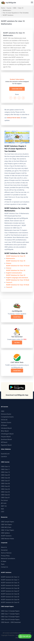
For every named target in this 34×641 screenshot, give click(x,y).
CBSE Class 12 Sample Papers (10, 611)
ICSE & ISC (4, 420)
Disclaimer (4, 550)
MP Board (4, 442)
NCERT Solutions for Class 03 (10, 602)
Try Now (17, 342)
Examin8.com (5, 454)
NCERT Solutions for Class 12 (10, 577)
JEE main (3, 503)
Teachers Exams (6, 422)
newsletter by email (13, 118)
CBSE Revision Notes (7, 539)
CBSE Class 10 (5, 472)
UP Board (4, 425)
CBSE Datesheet (16, 622)
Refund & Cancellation (8, 558)
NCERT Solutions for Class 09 (10, 585)
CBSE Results (5, 622)
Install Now (17, 317)
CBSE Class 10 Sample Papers (10, 617)
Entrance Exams (6, 414)
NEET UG (4, 506)
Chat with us (24, 636)
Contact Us (4, 567)
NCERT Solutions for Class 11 (10, 580)
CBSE (14, 8)
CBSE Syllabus (5, 533)
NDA (2, 509)
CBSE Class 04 (5, 489)
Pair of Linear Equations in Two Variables (16, 13)
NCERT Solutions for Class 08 (10, 588)
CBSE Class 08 (5, 478)
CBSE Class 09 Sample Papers (10, 619)
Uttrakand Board (6, 428)
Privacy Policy (5, 556)
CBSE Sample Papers (7, 522)
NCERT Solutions (6, 536)
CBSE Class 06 (5, 483)
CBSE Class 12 (5, 466)
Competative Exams (7, 417)
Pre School (4, 500)
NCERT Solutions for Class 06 (10, 594)
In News (3, 561)
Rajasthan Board (6, 445)
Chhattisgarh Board (7, 434)
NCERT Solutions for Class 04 (10, 599)
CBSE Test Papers (6, 524)
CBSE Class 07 (5, 481)
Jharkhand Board (6, 439)
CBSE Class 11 (5, 469)
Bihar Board (5, 431)
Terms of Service (6, 553)
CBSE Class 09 (5, 475)
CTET (2, 512)
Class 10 (20, 8)
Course (9, 8)
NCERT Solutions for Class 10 (10, 583)
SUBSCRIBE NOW (17, 89)
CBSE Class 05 (5, 486)
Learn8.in (4, 456)
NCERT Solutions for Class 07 (10, 591)
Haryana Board (6, 437)
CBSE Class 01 (5, 497)
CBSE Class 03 (5, 492)
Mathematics (7, 10)
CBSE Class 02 (5, 495)
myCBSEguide (8, 2)
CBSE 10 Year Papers (7, 530)
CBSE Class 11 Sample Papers (10, 614)
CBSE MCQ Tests (6, 527)
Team (2, 564)
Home (3, 8)
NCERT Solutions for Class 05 (10, 597)
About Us (4, 547)
